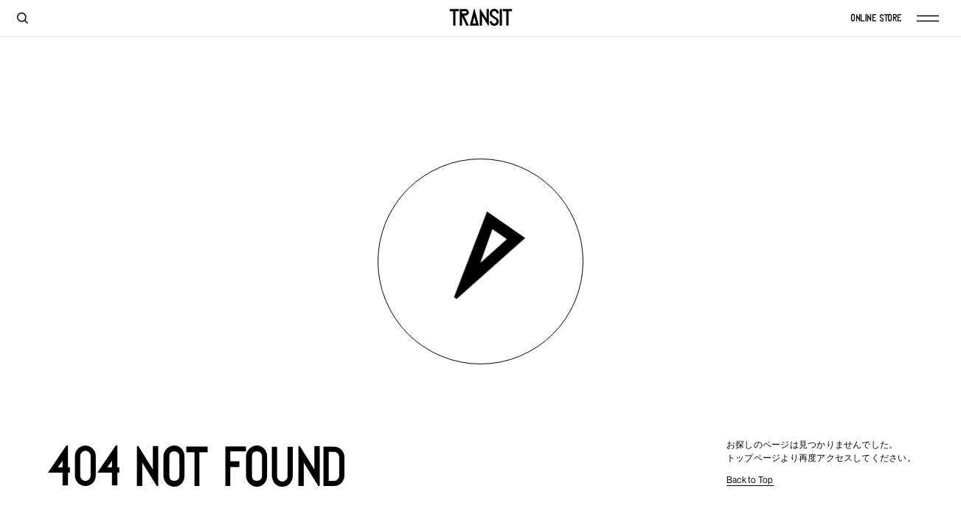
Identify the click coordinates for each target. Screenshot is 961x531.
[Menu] (935, 18)
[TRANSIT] (480, 18)
